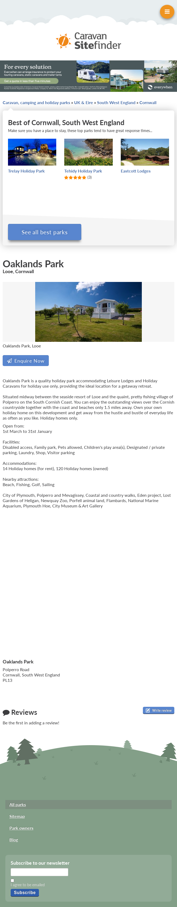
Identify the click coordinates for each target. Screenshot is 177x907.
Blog (13, 839)
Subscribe (25, 892)
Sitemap (17, 816)
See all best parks (45, 232)
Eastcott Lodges (136, 170)
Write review (159, 710)
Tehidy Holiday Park (83, 170)
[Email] (39, 872)
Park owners (21, 827)
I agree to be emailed (28, 885)
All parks (17, 804)
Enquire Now (26, 361)
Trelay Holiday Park (26, 170)
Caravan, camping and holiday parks (36, 102)
